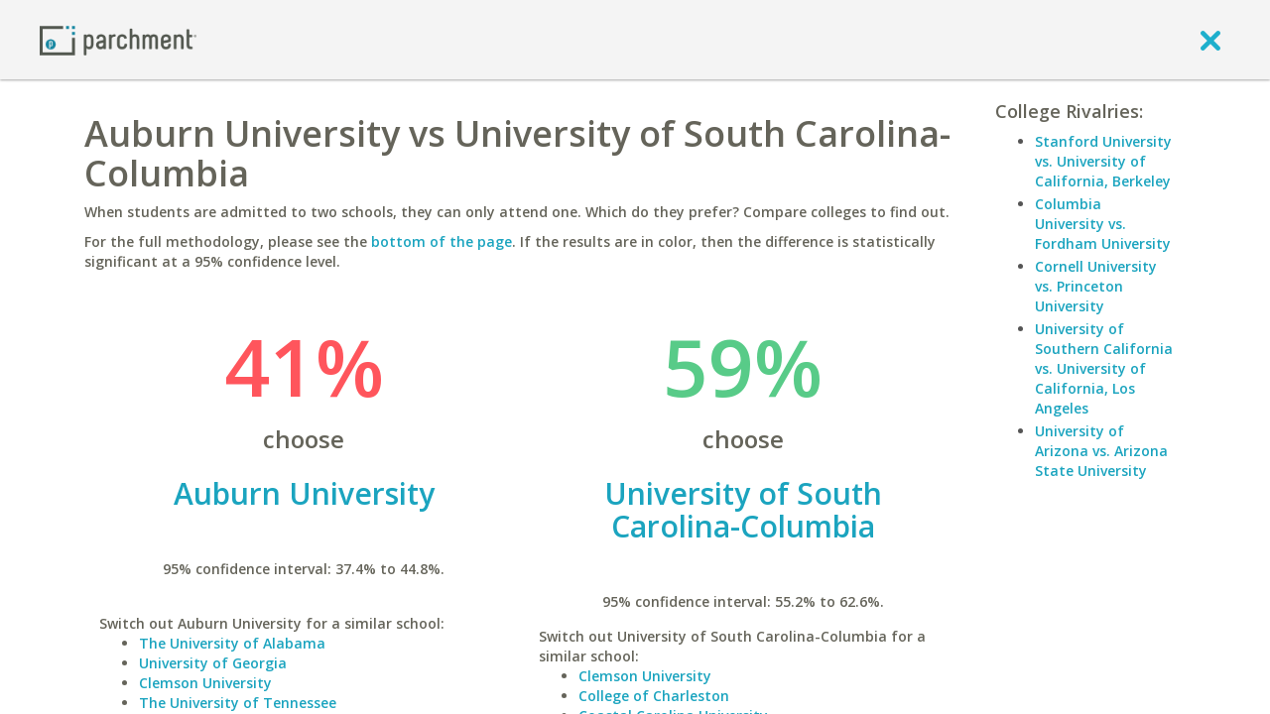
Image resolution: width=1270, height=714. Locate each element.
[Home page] (118, 39)
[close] (1210, 40)
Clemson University (205, 682)
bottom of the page (441, 241)
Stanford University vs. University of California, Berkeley (1103, 161)
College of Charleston (653, 695)
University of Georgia (213, 663)
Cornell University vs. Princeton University (1096, 286)
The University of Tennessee (237, 702)
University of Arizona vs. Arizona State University (1101, 450)
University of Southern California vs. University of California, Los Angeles (1104, 368)
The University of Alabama (232, 643)
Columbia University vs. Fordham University (1103, 223)
